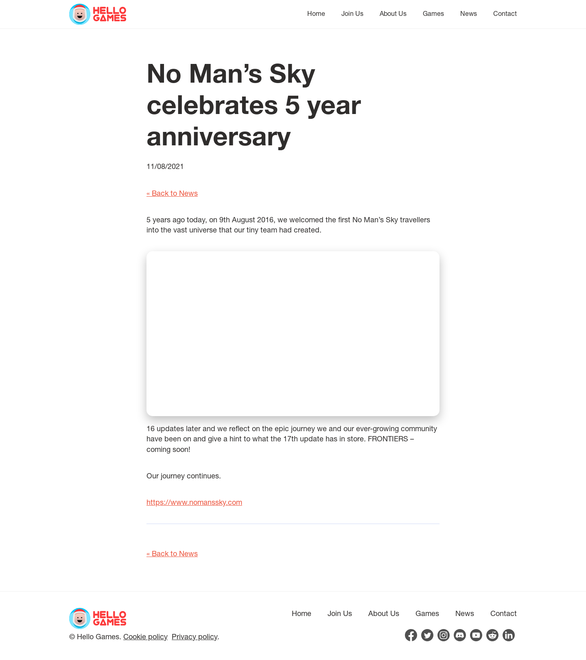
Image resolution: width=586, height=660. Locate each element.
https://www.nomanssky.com (194, 502)
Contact (505, 13)
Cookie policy (145, 636)
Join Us (352, 13)
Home (316, 13)
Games (433, 13)
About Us (393, 13)
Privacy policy (194, 636)
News (468, 13)
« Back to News (172, 193)
